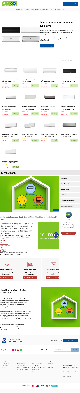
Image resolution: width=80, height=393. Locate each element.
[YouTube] (18, 350)
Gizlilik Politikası (21, 361)
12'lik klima (16, 223)
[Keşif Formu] (47, 45)
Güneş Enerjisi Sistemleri (38, 367)
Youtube (50, 365)
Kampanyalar (5, 363)
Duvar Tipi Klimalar (37, 361)
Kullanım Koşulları (35, 392)
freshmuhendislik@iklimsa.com (71, 367)
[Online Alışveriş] (70, 4)
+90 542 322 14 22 (67, 361)
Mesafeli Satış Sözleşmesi (23, 367)
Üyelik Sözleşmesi (21, 365)
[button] (26, 9)
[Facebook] (15, 350)
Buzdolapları (35, 369)
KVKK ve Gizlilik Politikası (53, 392)
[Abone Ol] (75, 350)
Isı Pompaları (35, 372)
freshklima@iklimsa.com (69, 365)
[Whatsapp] (21, 350)
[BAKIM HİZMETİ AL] (30, 277)
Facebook (50, 363)
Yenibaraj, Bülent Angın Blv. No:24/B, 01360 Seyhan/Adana (70, 374)
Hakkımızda (5, 365)
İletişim (3, 367)
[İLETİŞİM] (68, 233)
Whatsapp (50, 367)
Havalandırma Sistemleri (38, 374)
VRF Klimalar (35, 365)
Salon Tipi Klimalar (37, 363)
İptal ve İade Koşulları (22, 369)
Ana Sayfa (4, 361)
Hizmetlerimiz (25, 392)
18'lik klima (23, 223)
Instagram (50, 361)
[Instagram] (13, 350)
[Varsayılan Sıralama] (69, 60)
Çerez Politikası (21, 363)
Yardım (44, 392)
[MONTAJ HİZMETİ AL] (53, 277)
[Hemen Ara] (57, 210)
